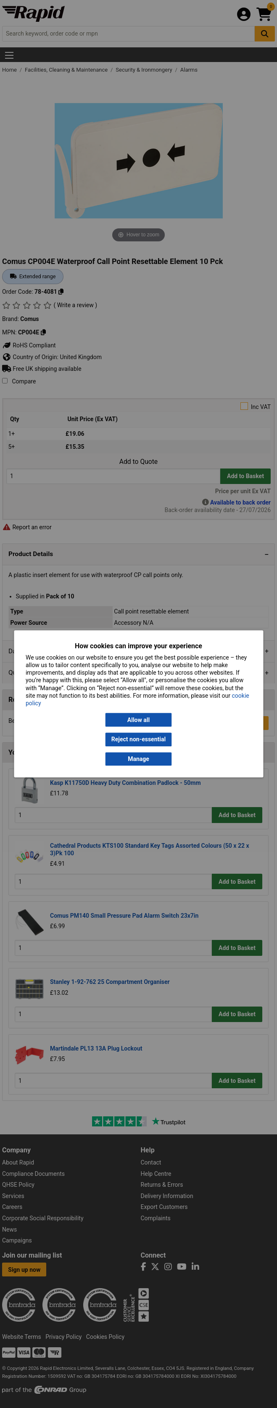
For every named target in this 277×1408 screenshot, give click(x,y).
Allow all (138, 720)
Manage (138, 759)
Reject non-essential (138, 739)
